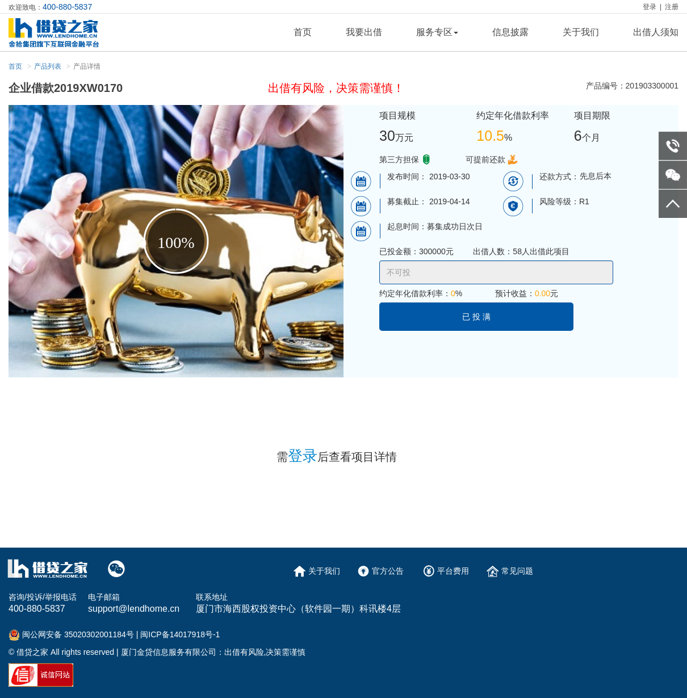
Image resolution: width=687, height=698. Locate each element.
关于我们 (581, 32)
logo (66, 32)
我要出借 (364, 32)
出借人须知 (655, 32)
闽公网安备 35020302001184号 (78, 634)
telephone (673, 146)
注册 (671, 7)
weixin (673, 175)
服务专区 (437, 32)
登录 (649, 7)
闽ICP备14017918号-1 (180, 634)
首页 (303, 32)
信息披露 (510, 32)
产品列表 (47, 66)
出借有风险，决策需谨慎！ (336, 88)
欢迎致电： (50, 6)
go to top (673, 204)
